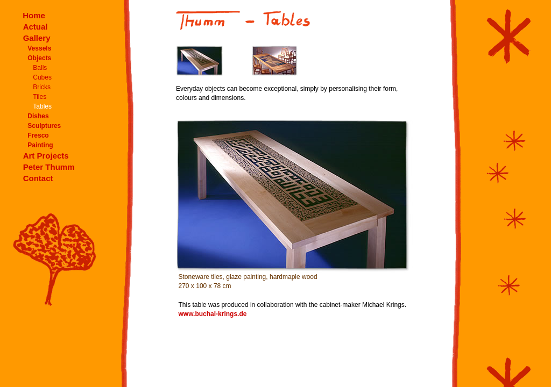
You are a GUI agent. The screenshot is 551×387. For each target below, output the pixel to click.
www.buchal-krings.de (213, 314)
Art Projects (46, 155)
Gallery (37, 37)
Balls (40, 67)
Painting (40, 145)
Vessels (39, 48)
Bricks (42, 87)
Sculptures (44, 126)
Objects (39, 58)
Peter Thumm (49, 166)
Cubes (42, 77)
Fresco (37, 135)
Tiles (39, 97)
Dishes (37, 116)
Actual (35, 26)
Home (34, 15)
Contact (38, 178)
